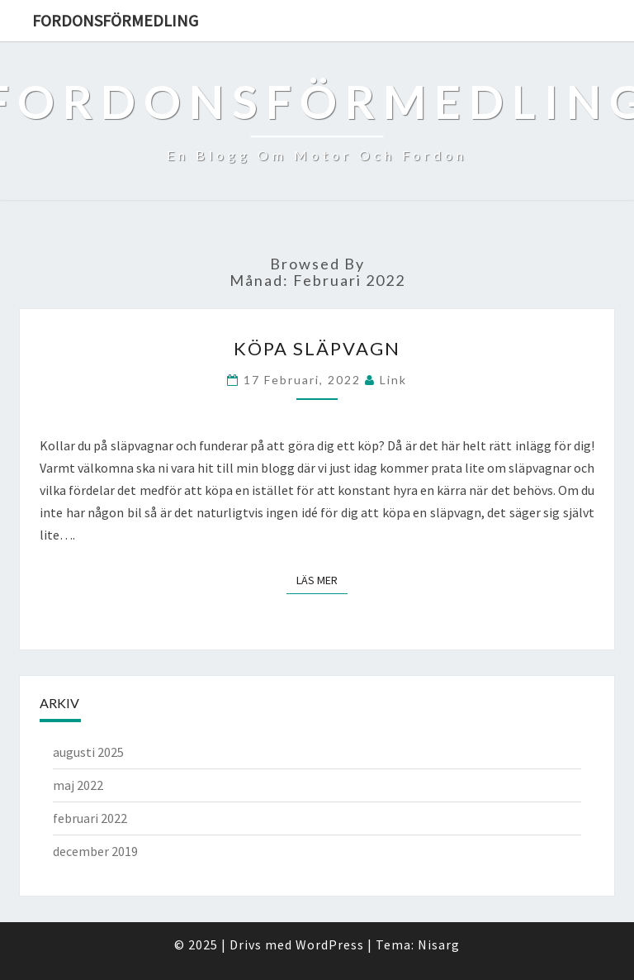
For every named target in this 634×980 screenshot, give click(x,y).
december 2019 (95, 851)
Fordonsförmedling (115, 20)
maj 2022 (78, 785)
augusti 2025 (88, 752)
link (393, 380)
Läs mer (322, 579)
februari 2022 (90, 818)
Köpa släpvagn (317, 348)
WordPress (330, 944)
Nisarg (439, 944)
